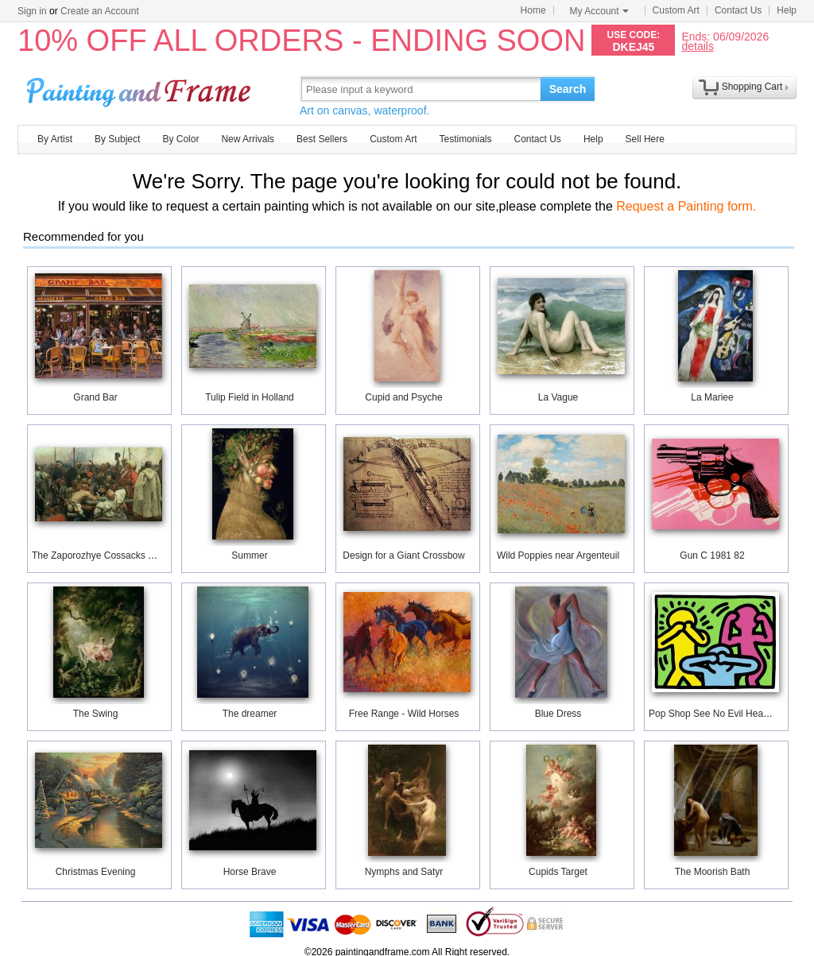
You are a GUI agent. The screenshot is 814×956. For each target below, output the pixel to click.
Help (787, 10)
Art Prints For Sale (140, 88)
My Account (599, 11)
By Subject (117, 139)
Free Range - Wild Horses (404, 713)
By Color (180, 139)
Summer (249, 555)
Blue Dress (558, 713)
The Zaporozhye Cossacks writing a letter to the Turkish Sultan (164, 555)
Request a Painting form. (686, 206)
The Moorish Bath (712, 871)
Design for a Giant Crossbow (403, 555)
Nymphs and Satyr (404, 871)
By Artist (54, 139)
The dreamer (250, 713)
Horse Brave (250, 871)
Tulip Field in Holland (249, 397)
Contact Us (738, 10)
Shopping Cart (752, 86)
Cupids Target (558, 871)
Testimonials (465, 139)
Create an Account (99, 11)
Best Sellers (322, 139)
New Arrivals (247, 139)
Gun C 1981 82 (712, 555)
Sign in (32, 11)
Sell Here (645, 139)
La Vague (558, 397)
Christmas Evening (96, 871)
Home (533, 10)
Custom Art (676, 10)
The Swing (95, 713)
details (697, 45)
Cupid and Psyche (403, 397)
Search (568, 89)
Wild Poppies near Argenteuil (558, 555)
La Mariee (712, 397)
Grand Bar (95, 397)
